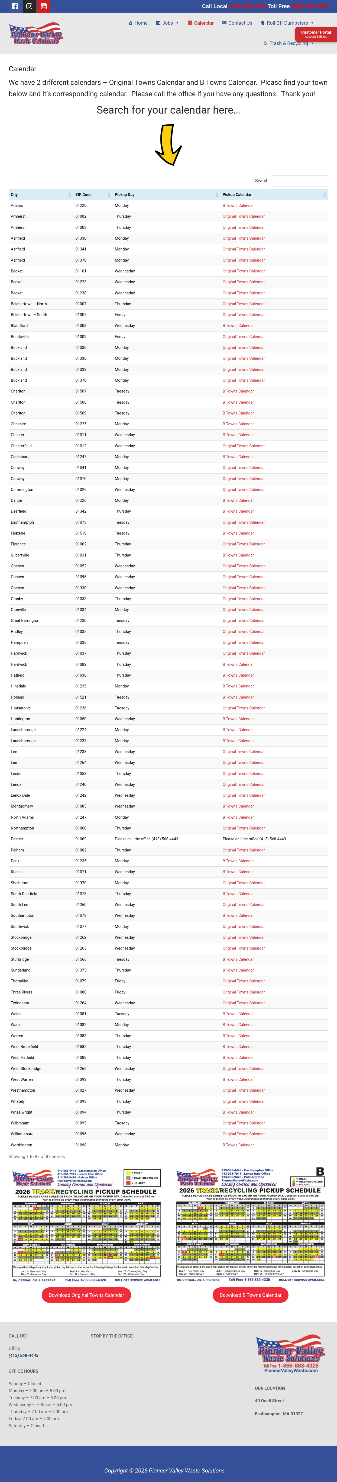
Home (141, 23)
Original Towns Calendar (244, 216)
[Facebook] (15, 6)
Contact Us (240, 23)
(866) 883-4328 (309, 6)
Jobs (171, 23)
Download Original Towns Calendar (86, 1295)
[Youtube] (43, 6)
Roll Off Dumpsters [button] (291, 23)
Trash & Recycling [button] (292, 43)
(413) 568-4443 (248, 6)
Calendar (204, 23)
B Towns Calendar (238, 205)
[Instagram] (29, 6)
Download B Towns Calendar (251, 1295)
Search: (262, 180)
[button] (69, 194)
